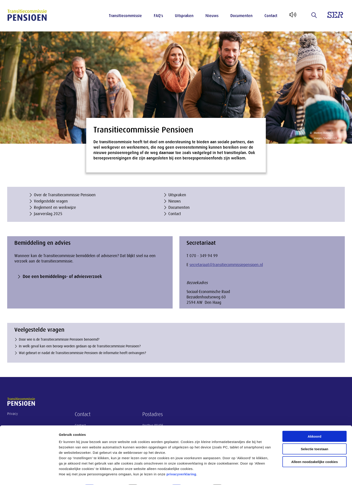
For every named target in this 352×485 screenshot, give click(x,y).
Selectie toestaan (314, 437)
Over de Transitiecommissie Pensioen (65, 195)
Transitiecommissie (125, 15)
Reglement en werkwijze (55, 207)
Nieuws (211, 15)
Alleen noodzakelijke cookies (314, 449)
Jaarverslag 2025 (48, 214)
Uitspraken (184, 15)
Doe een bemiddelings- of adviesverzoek (62, 276)
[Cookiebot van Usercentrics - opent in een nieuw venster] (29, 476)
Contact (270, 15)
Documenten (241, 15)
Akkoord (314, 424)
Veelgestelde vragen (51, 201)
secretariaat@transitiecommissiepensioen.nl (226, 264)
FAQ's (158, 15)
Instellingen (241, 476)
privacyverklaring (181, 461)
